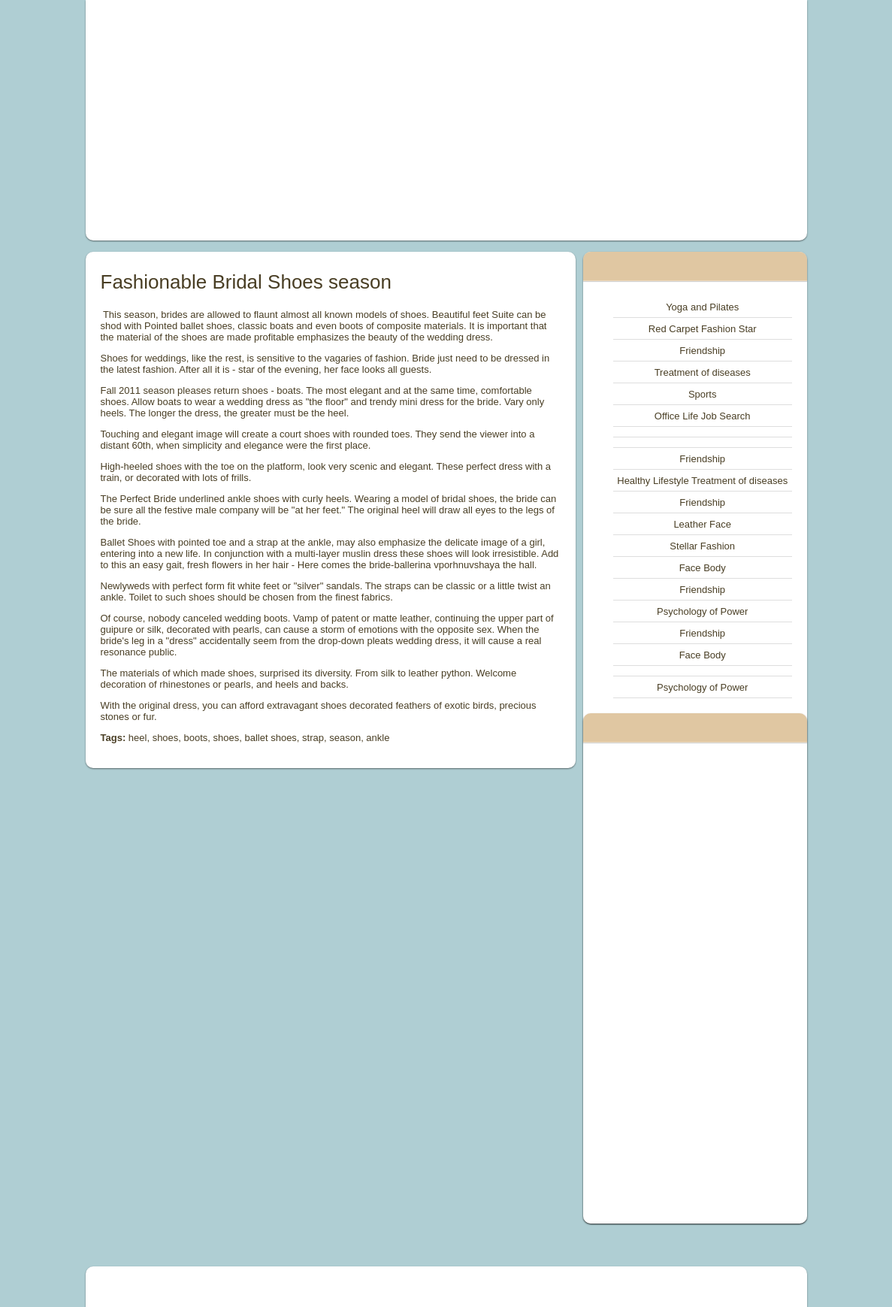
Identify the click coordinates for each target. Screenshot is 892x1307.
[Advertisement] (308, 120)
